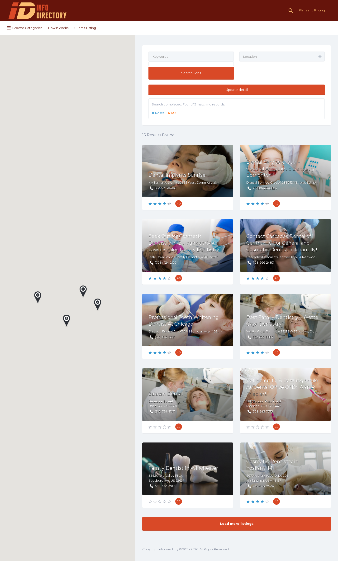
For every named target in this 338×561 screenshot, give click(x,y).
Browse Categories (27, 28)
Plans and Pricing (312, 10)
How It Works (58, 28)
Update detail (236, 90)
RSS (174, 113)
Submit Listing (85, 28)
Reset (159, 113)
